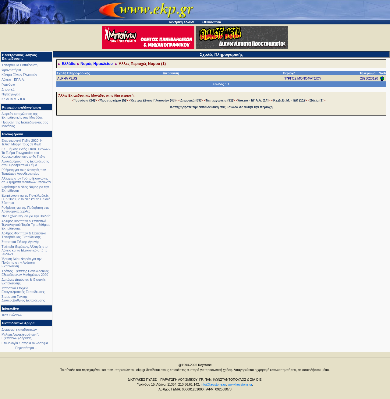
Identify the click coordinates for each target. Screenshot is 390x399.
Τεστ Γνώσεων (12, 315)
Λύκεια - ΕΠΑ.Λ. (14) (253, 100)
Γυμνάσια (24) (84, 100)
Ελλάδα (69, 64)
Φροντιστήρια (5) (113, 100)
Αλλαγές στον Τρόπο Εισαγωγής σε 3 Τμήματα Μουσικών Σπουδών (26, 180)
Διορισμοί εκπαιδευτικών (19, 329)
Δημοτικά (8, 89)
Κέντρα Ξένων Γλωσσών (19, 75)
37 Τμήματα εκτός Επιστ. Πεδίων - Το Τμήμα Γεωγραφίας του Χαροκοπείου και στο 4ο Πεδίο (26, 152)
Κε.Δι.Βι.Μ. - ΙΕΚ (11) (289, 100)
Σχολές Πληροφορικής (221, 54)
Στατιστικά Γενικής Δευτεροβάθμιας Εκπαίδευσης (23, 298)
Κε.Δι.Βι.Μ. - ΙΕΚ (13, 99)
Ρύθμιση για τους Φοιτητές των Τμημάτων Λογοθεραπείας (24, 171)
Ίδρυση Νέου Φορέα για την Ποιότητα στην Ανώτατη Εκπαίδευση (21, 262)
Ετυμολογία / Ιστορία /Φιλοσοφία (25, 343)
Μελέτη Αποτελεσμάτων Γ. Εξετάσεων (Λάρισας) (20, 336)
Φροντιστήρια (11, 70)
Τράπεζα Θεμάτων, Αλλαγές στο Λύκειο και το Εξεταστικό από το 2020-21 (25, 250)
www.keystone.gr (240, 384)
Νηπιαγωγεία (11, 94)
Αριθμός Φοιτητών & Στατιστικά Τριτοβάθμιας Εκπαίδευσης (24, 235)
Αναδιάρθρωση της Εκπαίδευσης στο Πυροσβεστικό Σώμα (25, 163)
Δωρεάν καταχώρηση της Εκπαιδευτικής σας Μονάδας (22, 115)
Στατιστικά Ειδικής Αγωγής (20, 242)
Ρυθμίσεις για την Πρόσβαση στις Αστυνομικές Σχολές (25, 209)
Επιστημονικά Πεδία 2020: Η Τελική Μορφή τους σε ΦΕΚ (22, 142)
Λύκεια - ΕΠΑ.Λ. (13, 79)
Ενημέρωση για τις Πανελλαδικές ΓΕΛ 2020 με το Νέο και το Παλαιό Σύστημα (26, 199)
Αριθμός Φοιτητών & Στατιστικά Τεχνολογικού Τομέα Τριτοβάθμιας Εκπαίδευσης (26, 224)
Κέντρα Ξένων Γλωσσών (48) (153, 100)
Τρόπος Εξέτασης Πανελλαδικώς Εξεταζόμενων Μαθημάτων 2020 (25, 272)
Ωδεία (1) (317, 100)
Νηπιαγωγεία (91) (219, 100)
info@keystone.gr (213, 384)
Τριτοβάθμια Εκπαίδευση (19, 65)
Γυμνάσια (8, 84)
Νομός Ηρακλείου (97, 64)
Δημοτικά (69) (190, 100)
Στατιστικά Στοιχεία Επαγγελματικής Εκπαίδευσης (23, 290)
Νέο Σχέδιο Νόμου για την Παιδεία (26, 216)
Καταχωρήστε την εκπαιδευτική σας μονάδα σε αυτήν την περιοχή (221, 107)
